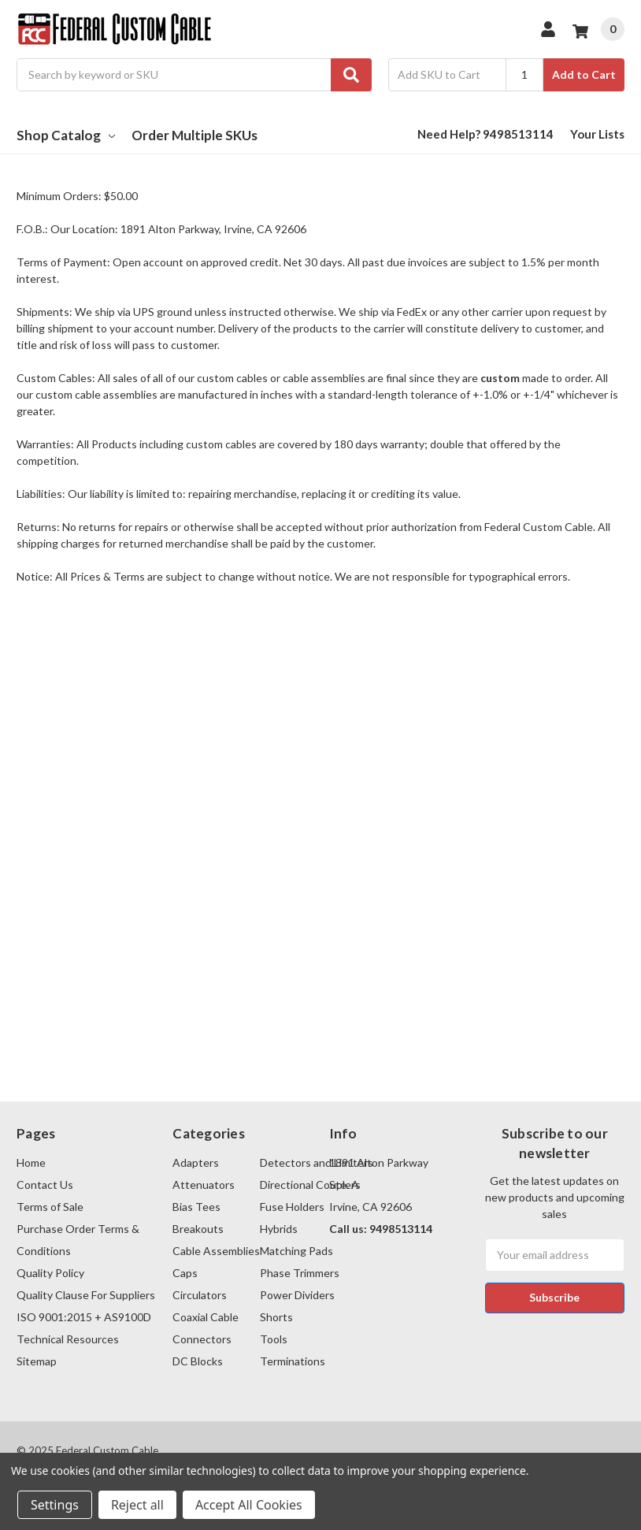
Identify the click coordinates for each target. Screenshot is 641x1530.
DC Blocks (197, 1361)
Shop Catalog (66, 135)
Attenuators (203, 1184)
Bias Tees (196, 1206)
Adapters (195, 1162)
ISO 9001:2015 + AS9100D (84, 1317)
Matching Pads (296, 1250)
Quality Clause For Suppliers (86, 1295)
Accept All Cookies (248, 1504)
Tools (273, 1339)
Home (31, 1162)
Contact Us (45, 1184)
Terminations (292, 1361)
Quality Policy (50, 1272)
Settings (55, 1504)
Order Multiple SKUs (195, 135)
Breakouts (198, 1228)
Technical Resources (68, 1339)
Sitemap (37, 1361)
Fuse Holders (292, 1206)
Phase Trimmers (299, 1272)
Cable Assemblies (216, 1250)
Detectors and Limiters (316, 1162)
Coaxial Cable (205, 1317)
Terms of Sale (50, 1206)
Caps (185, 1272)
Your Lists (597, 134)
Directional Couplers (310, 1184)
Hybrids (279, 1228)
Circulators (199, 1295)
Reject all (137, 1504)
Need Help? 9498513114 (485, 134)
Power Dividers (297, 1295)
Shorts (276, 1317)
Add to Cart (584, 74)
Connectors (202, 1339)
